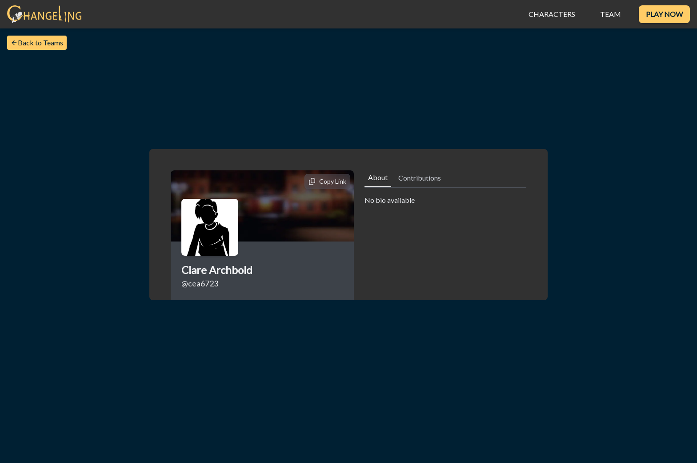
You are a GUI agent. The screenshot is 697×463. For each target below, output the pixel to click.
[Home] (44, 14)
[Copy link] (327, 181)
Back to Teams (37, 42)
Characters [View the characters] (552, 14)
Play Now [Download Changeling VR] (664, 14)
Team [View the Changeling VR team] (610, 14)
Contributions (419, 177)
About (378, 177)
